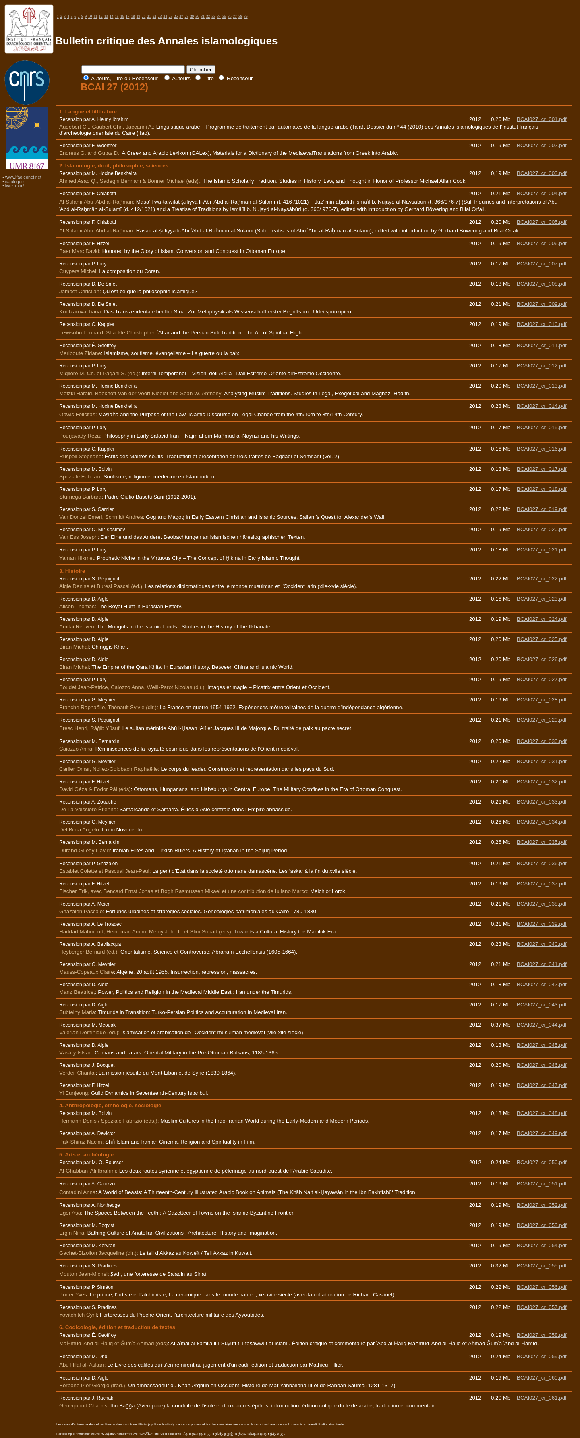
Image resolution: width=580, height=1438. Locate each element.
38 (240, 17)
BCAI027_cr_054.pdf (542, 1245)
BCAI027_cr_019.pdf (542, 509)
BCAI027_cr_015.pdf (542, 427)
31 (203, 17)
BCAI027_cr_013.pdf (542, 386)
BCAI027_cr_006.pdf (542, 243)
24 (165, 17)
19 (138, 17)
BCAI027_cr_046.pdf (542, 1065)
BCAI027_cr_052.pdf (542, 1205)
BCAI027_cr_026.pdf (542, 659)
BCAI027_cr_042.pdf (542, 984)
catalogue (14, 181)
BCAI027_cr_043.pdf (542, 1005)
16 (122, 17)
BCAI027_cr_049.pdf (542, 1133)
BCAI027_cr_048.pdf (542, 1113)
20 (143, 17)
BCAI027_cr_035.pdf (542, 842)
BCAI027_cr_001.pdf (542, 119)
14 (111, 17)
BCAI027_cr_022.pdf (542, 579)
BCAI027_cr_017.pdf (542, 469)
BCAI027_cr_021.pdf (542, 550)
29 (192, 17)
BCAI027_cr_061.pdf (542, 1398)
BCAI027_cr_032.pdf (542, 781)
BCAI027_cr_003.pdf (542, 173)
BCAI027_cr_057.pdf (542, 1307)
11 (95, 17)
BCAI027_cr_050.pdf (542, 1162)
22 (154, 17)
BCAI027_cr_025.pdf (542, 639)
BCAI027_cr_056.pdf (542, 1287)
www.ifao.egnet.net (23, 177)
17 (127, 17)
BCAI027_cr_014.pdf (542, 406)
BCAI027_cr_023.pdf (542, 599)
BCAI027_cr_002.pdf (542, 145)
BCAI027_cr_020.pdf (542, 529)
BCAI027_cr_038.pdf (542, 904)
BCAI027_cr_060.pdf (542, 1378)
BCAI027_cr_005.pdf (542, 222)
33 (213, 17)
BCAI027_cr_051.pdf (542, 1184)
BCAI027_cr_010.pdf (542, 324)
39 (245, 17)
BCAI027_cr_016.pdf (542, 449)
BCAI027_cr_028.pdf (542, 700)
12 (100, 17)
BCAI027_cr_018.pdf (542, 489)
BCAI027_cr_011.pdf (542, 345)
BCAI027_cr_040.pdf (542, 944)
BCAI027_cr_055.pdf (542, 1266)
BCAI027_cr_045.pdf (542, 1045)
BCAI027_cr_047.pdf (542, 1085)
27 (181, 17)
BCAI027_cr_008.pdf (542, 284)
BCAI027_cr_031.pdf (542, 761)
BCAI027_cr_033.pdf (542, 802)
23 (160, 17)
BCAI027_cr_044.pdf (542, 1025)
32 (208, 17)
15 (116, 17)
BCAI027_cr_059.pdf (542, 1356)
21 (149, 17)
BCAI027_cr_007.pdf (542, 264)
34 (219, 17)
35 (224, 17)
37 (235, 17)
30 (197, 17)
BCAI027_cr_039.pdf (542, 924)
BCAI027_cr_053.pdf (542, 1225)
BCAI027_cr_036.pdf (542, 863)
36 (229, 17)
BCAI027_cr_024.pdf (542, 619)
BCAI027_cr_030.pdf (542, 741)
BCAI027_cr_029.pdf (542, 720)
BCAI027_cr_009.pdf (542, 304)
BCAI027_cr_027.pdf (542, 679)
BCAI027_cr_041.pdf (542, 964)
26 (176, 17)
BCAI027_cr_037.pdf (542, 884)
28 (186, 17)
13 (106, 17)
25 (170, 17)
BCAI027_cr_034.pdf (542, 822)
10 (90, 17)
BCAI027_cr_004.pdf (542, 193)
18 (133, 17)
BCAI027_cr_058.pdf (542, 1335)
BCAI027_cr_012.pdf (542, 366)
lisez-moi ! (15, 185)
